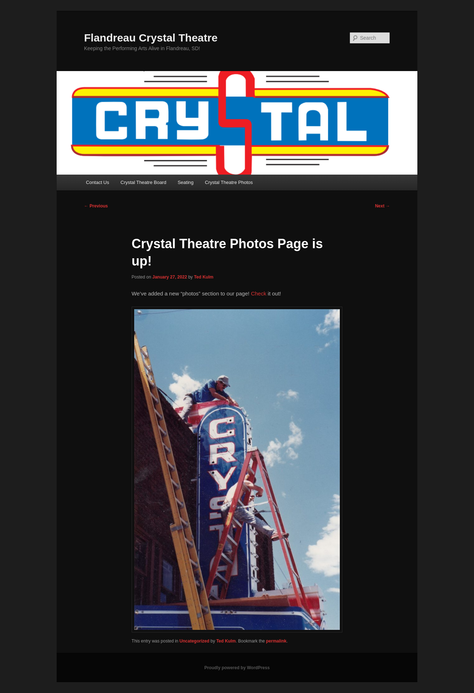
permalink (276, 641)
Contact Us (97, 182)
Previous (96, 206)
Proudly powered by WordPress (236, 667)
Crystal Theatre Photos (229, 182)
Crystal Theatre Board (143, 182)
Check (259, 293)
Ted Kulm (204, 277)
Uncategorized (195, 641)
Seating (185, 182)
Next (382, 206)
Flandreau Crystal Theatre (151, 38)
